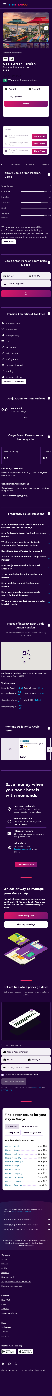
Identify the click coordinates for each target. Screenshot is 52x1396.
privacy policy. (6, 1090)
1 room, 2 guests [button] (13, 96)
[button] (5, 4)
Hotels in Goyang (13, 1181)
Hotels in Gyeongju (13, 1185)
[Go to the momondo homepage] (18, 4)
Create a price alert (22, 849)
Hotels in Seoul (12, 1146)
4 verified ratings (28, 80)
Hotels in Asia (20, 1240)
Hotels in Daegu (12, 1166)
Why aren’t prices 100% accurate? (27, 1229)
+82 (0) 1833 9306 (12, 76)
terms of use (36, 1087)
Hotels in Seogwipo (14, 1162)
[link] (26, 864)
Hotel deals (7, 1240)
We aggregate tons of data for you (27, 1224)
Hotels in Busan (12, 1150)
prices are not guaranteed (21, 1211)
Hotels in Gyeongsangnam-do (16, 1243)
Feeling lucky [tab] (13, 1133)
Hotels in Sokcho (12, 1170)
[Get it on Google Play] (8, 1351)
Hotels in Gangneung (14, 1177)
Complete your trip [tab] (32, 1133)
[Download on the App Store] (25, 1351)
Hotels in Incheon (13, 1154)
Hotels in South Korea (37, 1240)
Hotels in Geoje (37, 1243)
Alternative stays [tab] (30, 1126)
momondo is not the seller (27, 1219)
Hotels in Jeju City (13, 1158)
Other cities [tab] (12, 1126)
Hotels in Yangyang (13, 1173)
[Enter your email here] (28, 1067)
